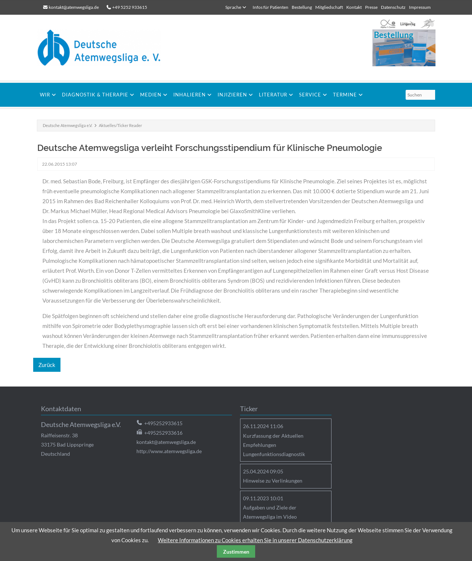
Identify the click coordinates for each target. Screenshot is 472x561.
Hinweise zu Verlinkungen (272, 480)
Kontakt (354, 7)
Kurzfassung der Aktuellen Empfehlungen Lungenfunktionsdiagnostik (274, 445)
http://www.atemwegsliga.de (169, 451)
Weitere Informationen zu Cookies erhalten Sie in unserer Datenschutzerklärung (255, 540)
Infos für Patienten (270, 7)
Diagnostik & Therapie (95, 95)
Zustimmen (236, 551)
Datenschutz (393, 7)
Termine (345, 95)
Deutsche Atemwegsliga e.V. (67, 125)
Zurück (46, 364)
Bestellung (302, 7)
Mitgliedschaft (329, 7)
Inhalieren (189, 95)
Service (310, 95)
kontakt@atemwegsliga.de (74, 7)
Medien (151, 95)
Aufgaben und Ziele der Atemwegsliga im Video (270, 512)
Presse (371, 7)
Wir (45, 95)
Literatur (273, 95)
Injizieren (232, 95)
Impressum (420, 7)
